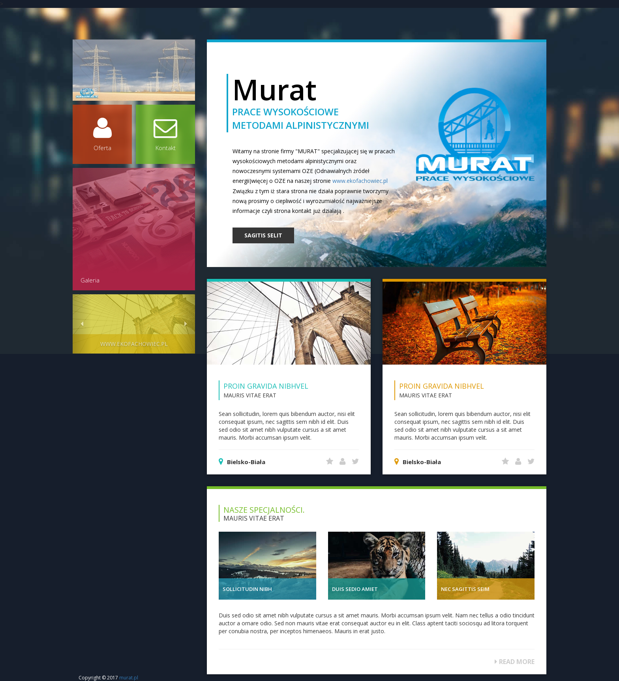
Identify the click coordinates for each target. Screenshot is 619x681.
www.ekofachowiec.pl (360, 180)
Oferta (102, 134)
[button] (82, 324)
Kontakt (165, 134)
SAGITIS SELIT (263, 235)
